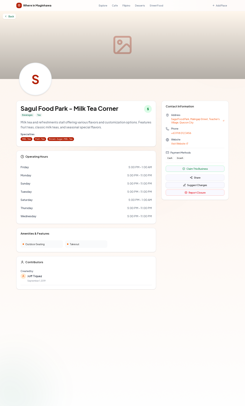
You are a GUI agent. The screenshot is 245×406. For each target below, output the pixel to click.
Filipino (19, 10)
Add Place (10, 15)
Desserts (28, 10)
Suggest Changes (25, 177)
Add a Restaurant (17, 218)
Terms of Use (15, 251)
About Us (6, 265)
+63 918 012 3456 (11, 144)
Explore (5, 10)
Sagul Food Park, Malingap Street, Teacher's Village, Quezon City (39, 133)
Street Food (39, 10)
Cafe (12, 10)
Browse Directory (18, 215)
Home (11, 212)
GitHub (7, 199)
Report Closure (47, 177)
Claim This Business (14, 172)
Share (8, 176)
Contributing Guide (18, 237)
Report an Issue (16, 234)
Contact (16, 265)
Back (7, 31)
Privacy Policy (16, 254)
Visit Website (10, 156)
